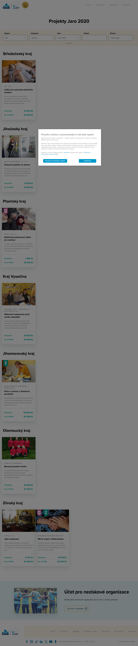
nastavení (66, 152)
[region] (69, 147)
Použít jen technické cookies (55, 161)
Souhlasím (87, 161)
